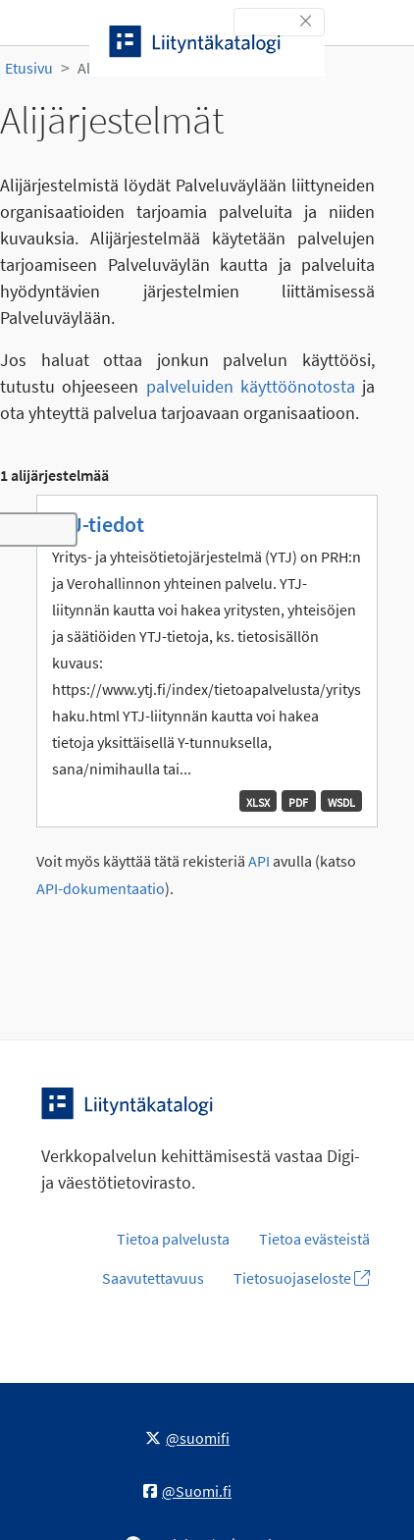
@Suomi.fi (187, 1491)
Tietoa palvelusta (173, 1238)
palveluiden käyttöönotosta (250, 386)
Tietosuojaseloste (301, 1278)
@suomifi (187, 1438)
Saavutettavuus (153, 1278)
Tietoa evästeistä (314, 1238)
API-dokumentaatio (100, 888)
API (259, 861)
